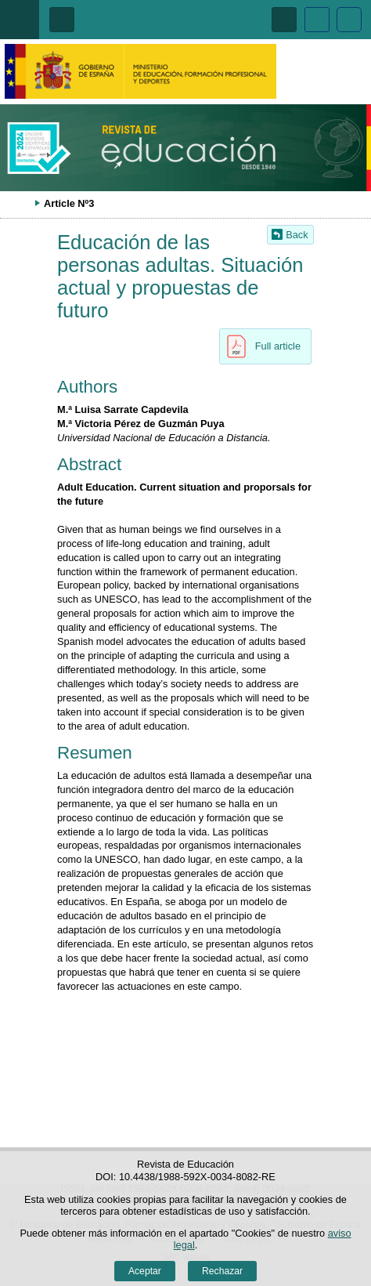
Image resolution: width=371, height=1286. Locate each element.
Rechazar (222, 1271)
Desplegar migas (19, 202)
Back (297, 235)
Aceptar (144, 1271)
